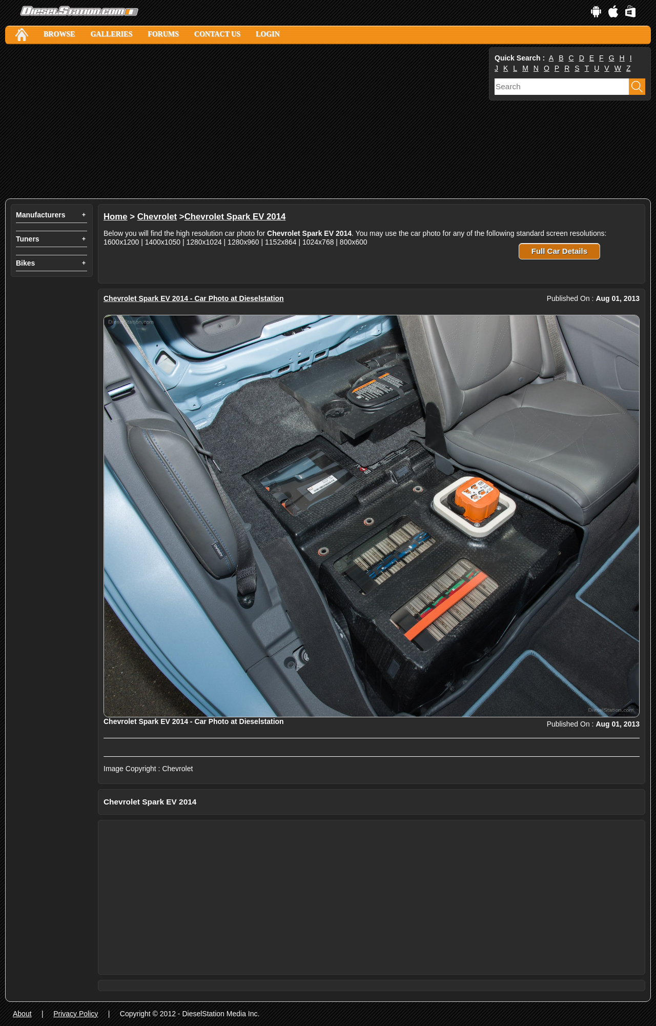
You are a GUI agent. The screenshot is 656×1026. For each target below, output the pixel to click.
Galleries (111, 34)
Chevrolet (157, 217)
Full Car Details (559, 251)
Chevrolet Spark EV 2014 (235, 217)
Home (116, 217)
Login (268, 34)
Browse (59, 34)
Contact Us (217, 34)
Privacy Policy (75, 1014)
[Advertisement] (246, 121)
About (22, 1014)
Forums (163, 34)
